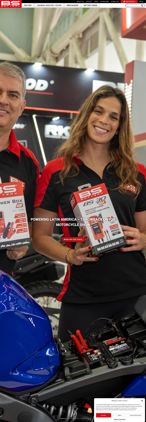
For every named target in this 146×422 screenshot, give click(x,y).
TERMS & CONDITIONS (119, 419)
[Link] (11, 4)
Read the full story (73, 239)
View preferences (135, 415)
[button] (142, 401)
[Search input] (133, 5)
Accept (103, 415)
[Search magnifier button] (142, 5)
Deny (119, 415)
